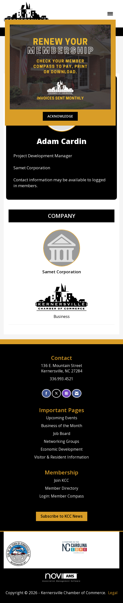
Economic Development (62, 449)
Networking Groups (61, 441)
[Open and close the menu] (83, 14)
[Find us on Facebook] (46, 393)
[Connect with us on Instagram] (66, 393)
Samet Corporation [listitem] (61, 252)
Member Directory (61, 488)
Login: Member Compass (61, 496)
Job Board (61, 433)
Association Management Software (62, 577)
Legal (112, 592)
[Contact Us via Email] (76, 393)
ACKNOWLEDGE (60, 116)
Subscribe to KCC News (62, 516)
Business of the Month (61, 425)
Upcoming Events (61, 417)
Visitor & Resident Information (61, 457)
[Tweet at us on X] (56, 393)
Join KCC (61, 480)
